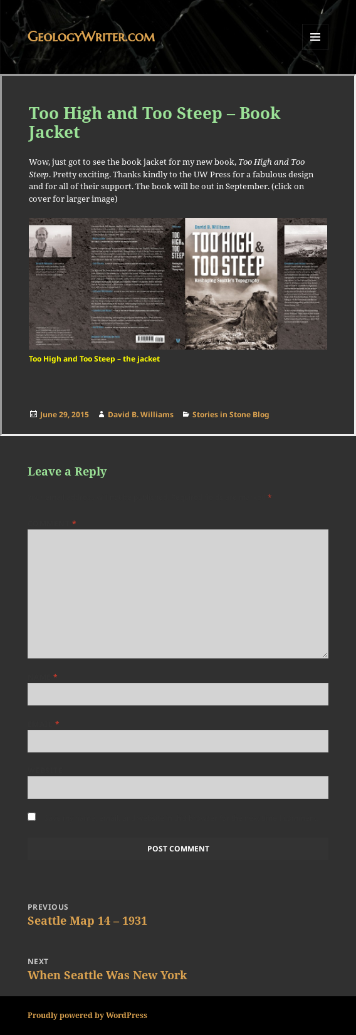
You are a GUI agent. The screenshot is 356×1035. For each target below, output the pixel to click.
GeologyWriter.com (91, 36)
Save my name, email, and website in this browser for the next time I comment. (181, 818)
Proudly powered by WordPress (87, 1015)
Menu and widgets (315, 49)
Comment (52, 523)
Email (44, 724)
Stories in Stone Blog (231, 414)
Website (45, 770)
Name (43, 677)
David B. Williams (141, 414)
